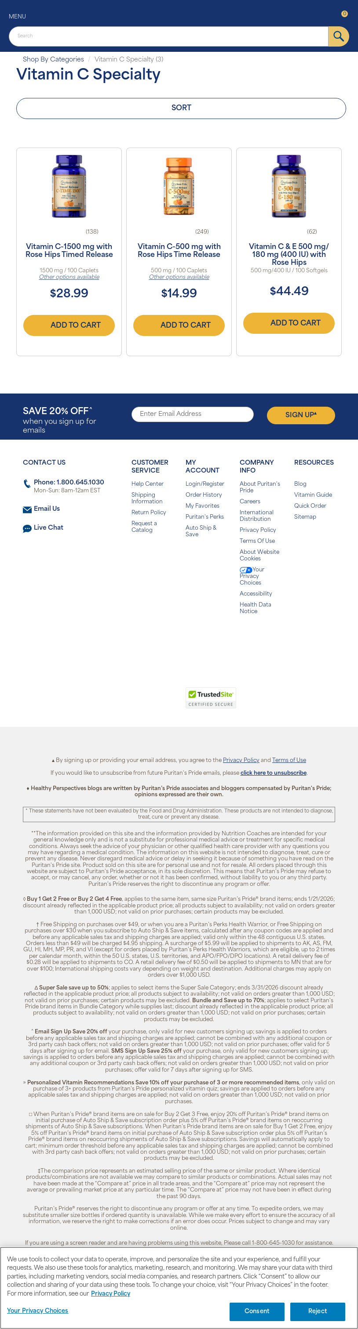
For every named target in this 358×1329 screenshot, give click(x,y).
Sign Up (301, 415)
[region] (179, 1288)
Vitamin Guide (313, 495)
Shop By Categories (53, 60)
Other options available (69, 277)
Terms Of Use (257, 541)
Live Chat (48, 528)
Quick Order (310, 506)
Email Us (47, 509)
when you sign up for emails (59, 421)
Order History (204, 495)
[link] (142, 702)
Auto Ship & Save (201, 532)
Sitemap (305, 517)
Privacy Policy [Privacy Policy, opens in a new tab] (110, 1294)
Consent (257, 1312)
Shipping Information (147, 499)
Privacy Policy (258, 530)
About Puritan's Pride (260, 488)
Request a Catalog (144, 527)
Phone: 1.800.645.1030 (69, 483)
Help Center (148, 484)
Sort (181, 108)
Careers (250, 502)
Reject (317, 1312)
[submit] (339, 36)
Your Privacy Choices (252, 576)
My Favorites (202, 506)
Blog (300, 484)
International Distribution (257, 516)
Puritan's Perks (205, 517)
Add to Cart (69, 325)
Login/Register (205, 484)
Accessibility (256, 594)
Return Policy (149, 513)
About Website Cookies (259, 556)
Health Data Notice (255, 608)
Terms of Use (289, 760)
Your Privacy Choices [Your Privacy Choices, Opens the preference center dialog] (38, 1311)
